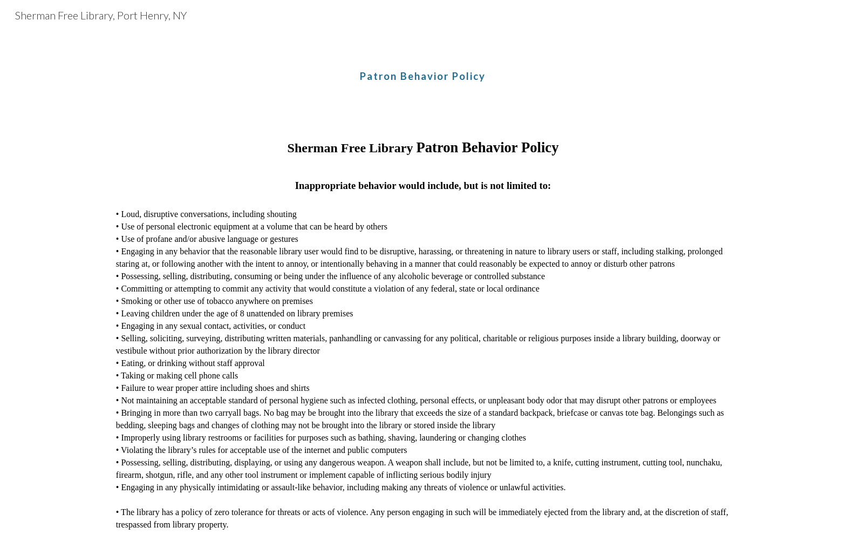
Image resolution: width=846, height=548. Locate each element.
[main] (423, 67)
